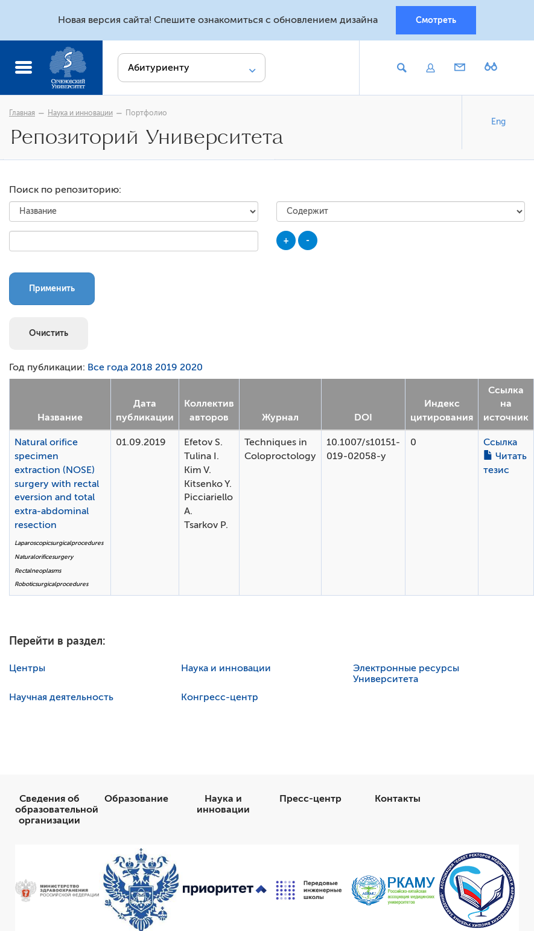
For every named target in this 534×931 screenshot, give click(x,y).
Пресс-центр (310, 798)
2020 (191, 367)
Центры (27, 668)
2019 (166, 367)
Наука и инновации (80, 113)
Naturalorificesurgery (43, 556)
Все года (107, 367)
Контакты (398, 798)
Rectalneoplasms (37, 570)
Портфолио (146, 113)
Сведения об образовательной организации (56, 809)
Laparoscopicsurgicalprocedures (58, 543)
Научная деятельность (61, 697)
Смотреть (436, 20)
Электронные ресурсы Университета (406, 674)
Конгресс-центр (219, 697)
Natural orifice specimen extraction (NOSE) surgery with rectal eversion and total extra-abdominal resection (56, 483)
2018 (141, 367)
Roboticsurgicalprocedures (51, 584)
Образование (136, 798)
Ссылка (500, 442)
